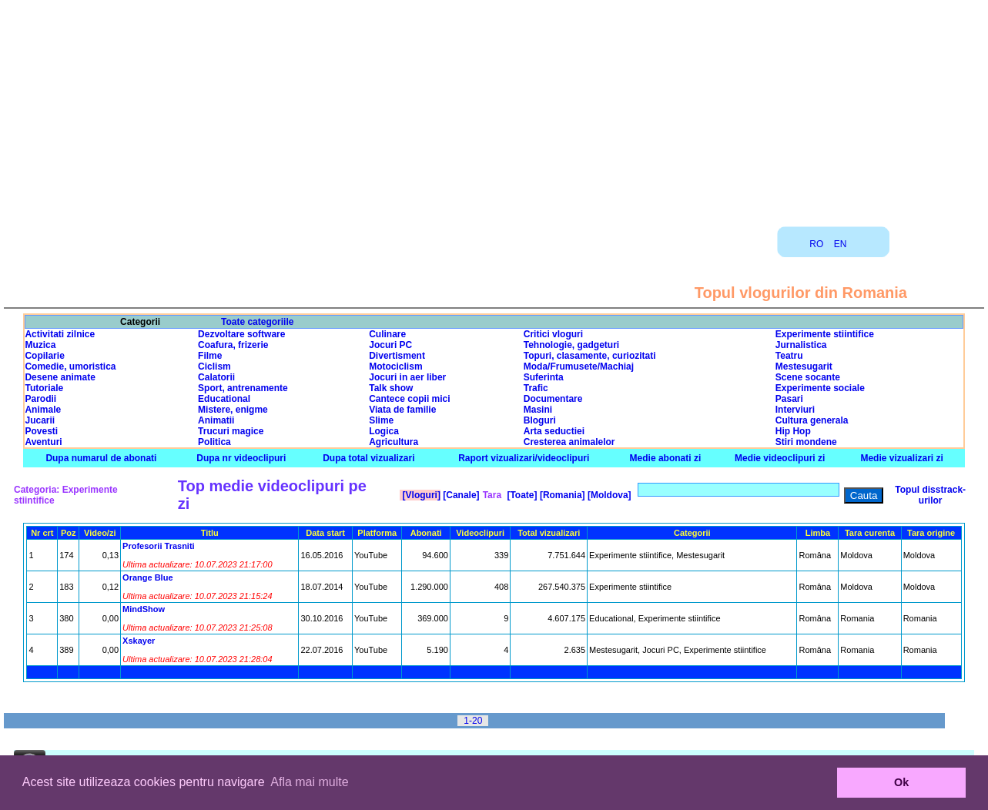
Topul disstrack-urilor (930, 495)
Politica (214, 442)
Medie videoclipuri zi (780, 458)
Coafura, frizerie (233, 345)
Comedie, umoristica (70, 366)
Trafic (536, 388)
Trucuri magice (230, 431)
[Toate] (520, 495)
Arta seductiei (554, 431)
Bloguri (540, 420)
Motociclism (395, 366)
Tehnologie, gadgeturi (571, 345)
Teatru (789, 355)
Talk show (391, 388)
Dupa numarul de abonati (100, 458)
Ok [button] (901, 782)
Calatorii (216, 377)
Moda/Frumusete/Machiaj (579, 366)
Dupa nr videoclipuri (241, 458)
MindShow (143, 609)
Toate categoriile (257, 321)
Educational (224, 398)
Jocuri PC (390, 345)
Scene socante (807, 377)
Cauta (864, 495)
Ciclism (214, 366)
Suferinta (544, 377)
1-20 (473, 720)
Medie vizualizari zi (901, 458)
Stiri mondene (806, 442)
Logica (384, 431)
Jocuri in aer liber (407, 377)
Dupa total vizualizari (368, 458)
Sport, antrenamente (243, 388)
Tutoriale (44, 388)
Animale (43, 409)
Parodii (40, 398)
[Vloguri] (420, 495)
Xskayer (138, 640)
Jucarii (40, 420)
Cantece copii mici (409, 398)
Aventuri (43, 442)
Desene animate (60, 377)
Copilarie (44, 355)
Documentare (553, 398)
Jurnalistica (801, 345)
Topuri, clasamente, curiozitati (590, 355)
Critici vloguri (553, 334)
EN (840, 244)
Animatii (216, 420)
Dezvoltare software (241, 334)
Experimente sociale (820, 388)
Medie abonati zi (666, 458)
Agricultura (393, 442)
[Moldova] (608, 495)
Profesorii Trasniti (158, 546)
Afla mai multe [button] (309, 781)
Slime (381, 420)
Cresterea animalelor (569, 442)
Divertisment (397, 355)
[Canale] (460, 495)
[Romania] (561, 495)
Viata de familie (402, 409)
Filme (210, 355)
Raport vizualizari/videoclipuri (523, 458)
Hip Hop (793, 431)
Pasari (789, 398)
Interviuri (795, 409)
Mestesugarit (803, 366)
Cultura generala (812, 420)
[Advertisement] (494, 108)
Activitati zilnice (60, 334)
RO (816, 244)
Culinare (387, 334)
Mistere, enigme (233, 409)
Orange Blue (147, 577)
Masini (538, 409)
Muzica (40, 345)
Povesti (41, 431)
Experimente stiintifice (824, 334)
